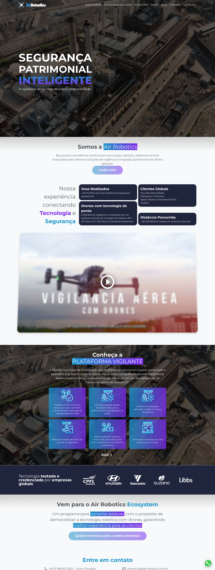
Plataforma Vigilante (117, 5)
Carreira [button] (189, 5)
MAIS (107, 454)
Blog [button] (164, 5)
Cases (154, 5)
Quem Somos (93, 5)
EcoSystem (141, 5)
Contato (175, 5)
